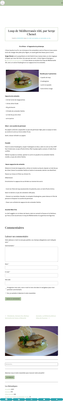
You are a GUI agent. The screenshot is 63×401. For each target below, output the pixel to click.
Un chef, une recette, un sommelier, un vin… (39, 38)
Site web (7, 279)
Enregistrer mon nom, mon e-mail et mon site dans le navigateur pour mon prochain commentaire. (31, 288)
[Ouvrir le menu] (62, 3)
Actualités (8, 389)
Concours (7, 392)
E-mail (7, 272)
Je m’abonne (9, 377)
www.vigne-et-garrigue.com (14, 60)
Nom (7, 264)
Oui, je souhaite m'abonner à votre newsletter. (20, 293)
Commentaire (10, 245)
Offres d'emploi (9, 394)
